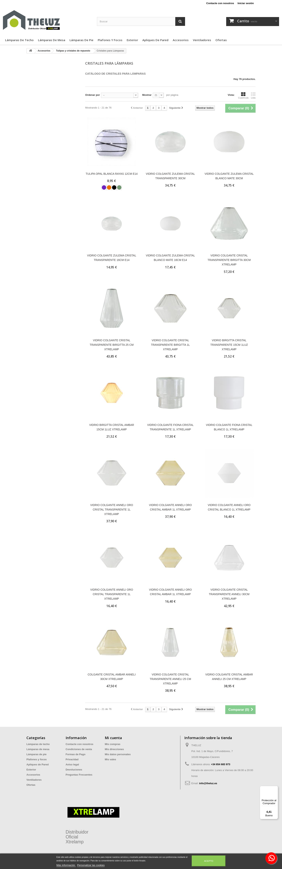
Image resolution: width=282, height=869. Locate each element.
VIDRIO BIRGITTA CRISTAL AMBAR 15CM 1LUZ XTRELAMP (111, 427)
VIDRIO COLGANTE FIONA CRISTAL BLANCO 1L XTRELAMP (229, 427)
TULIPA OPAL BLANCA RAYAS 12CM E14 (111, 173)
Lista (253, 95)
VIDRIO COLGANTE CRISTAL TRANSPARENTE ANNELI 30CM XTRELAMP (229, 594)
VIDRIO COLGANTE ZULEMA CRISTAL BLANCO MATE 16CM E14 (170, 258)
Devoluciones (74, 769)
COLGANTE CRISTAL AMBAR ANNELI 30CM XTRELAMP (112, 677)
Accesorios (181, 40)
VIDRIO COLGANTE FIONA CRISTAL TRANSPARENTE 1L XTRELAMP (170, 427)
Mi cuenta (113, 737)
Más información (66, 865)
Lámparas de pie (81, 40)
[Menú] (275, 788)
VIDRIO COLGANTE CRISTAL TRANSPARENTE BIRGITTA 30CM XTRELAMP (229, 260)
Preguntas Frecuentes (79, 774)
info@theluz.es (208, 783)
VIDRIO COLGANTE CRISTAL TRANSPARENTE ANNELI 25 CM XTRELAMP (170, 679)
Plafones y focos (110, 40)
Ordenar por (92, 94)
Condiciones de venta (79, 749)
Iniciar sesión (246, 3)
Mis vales (110, 759)
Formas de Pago (75, 754)
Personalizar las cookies (91, 865)
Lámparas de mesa (51, 40)
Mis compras (112, 744)
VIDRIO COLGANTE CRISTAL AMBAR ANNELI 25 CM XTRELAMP (229, 677)
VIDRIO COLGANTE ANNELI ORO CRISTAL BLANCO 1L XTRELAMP (229, 507)
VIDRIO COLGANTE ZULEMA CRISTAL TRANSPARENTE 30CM (170, 176)
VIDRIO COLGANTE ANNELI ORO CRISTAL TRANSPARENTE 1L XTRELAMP (111, 509)
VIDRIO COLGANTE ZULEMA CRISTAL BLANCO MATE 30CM (229, 176)
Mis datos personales (118, 754)
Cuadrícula (243, 95)
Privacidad (72, 759)
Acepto (208, 861)
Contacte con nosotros (220, 3)
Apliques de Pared (155, 40)
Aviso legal (72, 764)
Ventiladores (202, 40)
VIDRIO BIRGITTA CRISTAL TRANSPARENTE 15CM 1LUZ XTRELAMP (229, 345)
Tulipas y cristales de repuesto (73, 50)
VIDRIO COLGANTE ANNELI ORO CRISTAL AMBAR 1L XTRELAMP (170, 507)
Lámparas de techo (19, 40)
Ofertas (221, 40)
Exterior (132, 40)
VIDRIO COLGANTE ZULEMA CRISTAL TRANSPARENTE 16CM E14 (111, 258)
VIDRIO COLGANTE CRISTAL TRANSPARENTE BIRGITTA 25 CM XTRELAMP (112, 345)
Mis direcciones (114, 749)
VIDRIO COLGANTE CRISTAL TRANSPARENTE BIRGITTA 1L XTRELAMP (170, 345)
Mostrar (147, 94)
